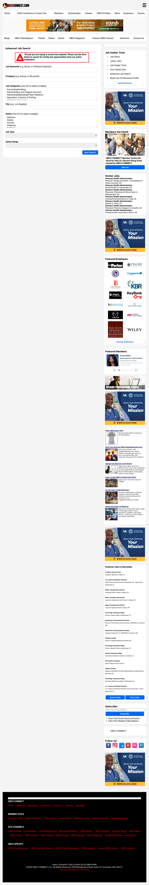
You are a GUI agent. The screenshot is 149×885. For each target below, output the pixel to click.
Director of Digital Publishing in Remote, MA (118, 640)
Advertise (124, 38)
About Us (20, 805)
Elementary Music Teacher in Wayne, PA (117, 592)
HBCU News (134, 831)
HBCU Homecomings (18, 848)
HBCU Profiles (104, 13)
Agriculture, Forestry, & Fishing (51, 97)
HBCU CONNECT (118, 731)
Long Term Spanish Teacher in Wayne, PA (117, 607)
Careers (88, 13)
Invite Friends (65, 818)
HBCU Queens (127, 848)
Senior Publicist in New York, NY (114, 663)
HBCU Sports (16, 835)
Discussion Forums (68, 831)
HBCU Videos (47, 835)
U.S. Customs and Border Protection (116, 580)
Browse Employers (125, 342)
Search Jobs (115, 697)
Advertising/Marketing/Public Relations (51, 95)
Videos (51, 38)
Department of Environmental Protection (117, 620)
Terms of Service (81, 869)
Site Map (80, 805)
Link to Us (58, 805)
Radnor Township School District (115, 590)
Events (61, 38)
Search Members (34, 818)
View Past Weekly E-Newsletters (123, 721)
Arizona (51, 123)
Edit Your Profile (15, 818)
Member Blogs (119, 831)
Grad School (130, 835)
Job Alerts (115, 56)
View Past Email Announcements (124, 718)
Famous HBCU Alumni (103, 38)
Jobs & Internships (47, 831)
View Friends (50, 818)
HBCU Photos (31, 835)
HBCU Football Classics (42, 848)
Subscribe (124, 714)
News (117, 13)
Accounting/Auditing (51, 89)
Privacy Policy (66, 869)
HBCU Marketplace (24, 38)
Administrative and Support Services (51, 92)
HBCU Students (102, 831)
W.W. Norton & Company (112, 661)
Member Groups (82, 818)
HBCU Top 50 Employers (67, 848)
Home (7, 13)
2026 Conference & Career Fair (32, 13)
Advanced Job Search (120, 74)
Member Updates (100, 818)
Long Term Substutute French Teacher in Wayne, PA (120, 600)
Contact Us (139, 38)
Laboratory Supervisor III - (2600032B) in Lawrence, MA (121, 633)
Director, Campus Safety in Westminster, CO (118, 615)
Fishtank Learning (110, 638)
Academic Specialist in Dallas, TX (115, 575)
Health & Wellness (113, 835)
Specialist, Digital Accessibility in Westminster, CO (120, 681)
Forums (141, 13)
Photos (41, 38)
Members (59, 13)
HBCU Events (62, 835)
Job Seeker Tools (118, 65)
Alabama (51, 117)
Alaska (51, 120)
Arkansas (51, 125)
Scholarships (74, 13)
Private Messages (119, 818)
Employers (128, 13)
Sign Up (125, 167)
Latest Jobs (115, 61)
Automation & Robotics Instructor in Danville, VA (119, 656)
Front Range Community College (114, 613)
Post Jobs (134, 697)
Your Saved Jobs (118, 69)
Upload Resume (125, 83)
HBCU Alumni (86, 831)
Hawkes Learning (110, 668)
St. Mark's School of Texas (113, 572)
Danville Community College (113, 653)
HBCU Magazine (77, 38)
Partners (69, 805)
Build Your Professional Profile (124, 78)
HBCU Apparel (78, 835)
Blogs (7, 38)
